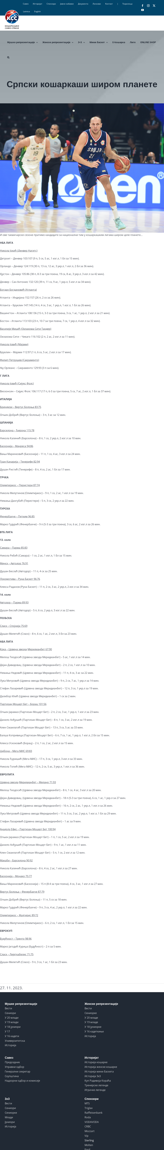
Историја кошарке (96, 1062)
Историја (10, 1045)
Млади (9, 1117)
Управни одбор (14, 1067)
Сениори (10, 1013)
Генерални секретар (17, 1071)
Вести (8, 1008)
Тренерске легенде (96, 1085)
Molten (89, 1145)
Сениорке (91, 1013)
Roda (88, 1117)
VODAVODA (92, 1122)
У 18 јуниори (12, 1027)
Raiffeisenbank (93, 1112)
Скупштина (12, 1076)
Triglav (89, 1108)
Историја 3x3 (93, 1076)
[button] (8, 57)
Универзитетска (15, 1040)
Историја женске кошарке (101, 1067)
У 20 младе (91, 1017)
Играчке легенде (95, 1090)
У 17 (7, 1031)
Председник (12, 1062)
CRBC (88, 1126)
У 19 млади (11, 1022)
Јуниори (10, 1122)
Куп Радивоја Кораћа (98, 1080)
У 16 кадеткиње (94, 1031)
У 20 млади (11, 1017)
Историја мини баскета (99, 1071)
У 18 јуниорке (93, 1027)
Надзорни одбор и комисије (22, 1080)
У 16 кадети (12, 1036)
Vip (86, 1136)
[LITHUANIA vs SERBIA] (82, 168)
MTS (87, 1103)
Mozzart (89, 1131)
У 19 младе (91, 1022)
